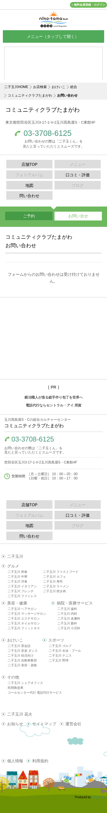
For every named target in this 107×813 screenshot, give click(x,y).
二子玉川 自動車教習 (22, 660)
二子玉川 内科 (67, 613)
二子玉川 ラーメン (56, 586)
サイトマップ (44, 724)
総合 (73, 87)
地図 (29, 185)
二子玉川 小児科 (68, 628)
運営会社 (73, 724)
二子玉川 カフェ (54, 576)
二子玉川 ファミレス (22, 596)
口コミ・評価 (78, 175)
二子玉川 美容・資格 (22, 665)
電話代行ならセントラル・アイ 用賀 (53, 405)
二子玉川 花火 (19, 714)
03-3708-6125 (48, 133)
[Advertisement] (53, 338)
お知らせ (15, 724)
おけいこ (58, 87)
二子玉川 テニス (60, 655)
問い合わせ (29, 195)
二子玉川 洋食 (17, 581)
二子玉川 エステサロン (24, 618)
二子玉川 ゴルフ (60, 645)
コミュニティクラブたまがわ (30, 95)
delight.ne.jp (99, 797)
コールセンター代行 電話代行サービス (35, 692)
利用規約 (40, 761)
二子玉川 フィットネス (24, 628)
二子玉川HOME (16, 87)
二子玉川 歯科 (67, 608)
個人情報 (15, 761)
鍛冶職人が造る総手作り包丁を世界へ (54, 397)
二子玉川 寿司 (53, 581)
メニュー (54, 36)
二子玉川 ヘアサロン (22, 608)
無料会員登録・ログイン (89, 4)
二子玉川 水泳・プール (65, 650)
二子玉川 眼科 (67, 623)
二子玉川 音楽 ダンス (23, 650)
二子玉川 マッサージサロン (27, 613)
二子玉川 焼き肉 (54, 591)
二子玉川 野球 (58, 660)
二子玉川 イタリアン (22, 586)
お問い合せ (78, 216)
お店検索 (40, 87)
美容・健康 (17, 603)
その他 (13, 677)
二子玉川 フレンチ (21, 591)
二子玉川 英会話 (19, 645)
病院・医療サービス (75, 603)
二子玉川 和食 (17, 571)
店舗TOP (29, 164)
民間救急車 (15, 687)
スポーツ (56, 640)
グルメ (13, 566)
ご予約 (29, 216)
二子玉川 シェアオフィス (25, 683)
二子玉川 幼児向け (21, 655)
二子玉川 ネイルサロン (24, 623)
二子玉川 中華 (17, 576)
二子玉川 (15, 556)
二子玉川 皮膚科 (68, 618)
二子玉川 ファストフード (60, 571)
